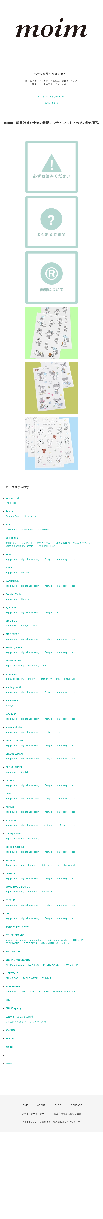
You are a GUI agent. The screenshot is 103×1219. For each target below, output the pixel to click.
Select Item (12, 538)
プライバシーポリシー (33, 1113)
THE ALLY (78, 940)
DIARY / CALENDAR (64, 991)
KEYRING (33, 965)
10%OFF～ (11, 529)
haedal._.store (14, 647)
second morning (15, 847)
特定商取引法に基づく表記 (67, 1113)
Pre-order (11, 503)
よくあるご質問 (38, 1021)
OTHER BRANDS (15, 935)
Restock (10, 511)
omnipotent (36, 940)
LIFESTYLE (12, 973)
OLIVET (10, 780)
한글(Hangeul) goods (17, 927)
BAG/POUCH (13, 951)
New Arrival (12, 498)
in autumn (11, 674)
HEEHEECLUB (14, 661)
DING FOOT (12, 621)
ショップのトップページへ (51, 96)
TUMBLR (47, 978)
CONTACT (76, 1105)
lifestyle (48, 559)
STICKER (44, 991)
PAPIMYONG (13, 943)
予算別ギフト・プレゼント (19, 543)
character (11, 1030)
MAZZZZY (11, 714)
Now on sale (31, 516)
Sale (8, 524)
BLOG (58, 1105)
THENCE (10, 873)
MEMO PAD (12, 991)
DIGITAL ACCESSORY (18, 960)
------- (9, 1063)
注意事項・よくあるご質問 (19, 1016)
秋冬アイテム (44, 543)
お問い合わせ (51, 103)
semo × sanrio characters (19, 546)
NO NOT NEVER (15, 740)
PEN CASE (28, 991)
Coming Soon (13, 516)
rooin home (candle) (58, 940)
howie (9, 940)
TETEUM (10, 900)
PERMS (10, 807)
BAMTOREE (12, 581)
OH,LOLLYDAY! (14, 754)
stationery (62, 559)
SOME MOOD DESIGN (18, 887)
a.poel (9, 567)
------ (8, 1055)
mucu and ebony (15, 727)
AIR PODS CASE (15, 965)
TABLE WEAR (30, 978)
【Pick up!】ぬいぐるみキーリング (73, 543)
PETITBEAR (30, 943)
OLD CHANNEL (14, 767)
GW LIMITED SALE (47, 546)
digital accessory (30, 559)
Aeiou (9, 554)
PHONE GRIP (70, 965)
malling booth (14, 687)
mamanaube (12, 700)
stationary (46, 892)
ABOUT (41, 1105)
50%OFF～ (27, 529)
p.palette (11, 820)
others (65, 943)
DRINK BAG (12, 978)
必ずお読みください (16, 1021)
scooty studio (13, 833)
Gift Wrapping (14, 1008)
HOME (24, 1105)
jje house (21, 940)
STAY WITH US (49, 943)
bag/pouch (11, 559)
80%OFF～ (43, 529)
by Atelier (11, 607)
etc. (74, 559)
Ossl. (9, 794)
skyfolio (10, 860)
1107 (8, 913)
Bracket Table (13, 594)
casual (9, 1047)
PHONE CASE (51, 965)
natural (10, 1038)
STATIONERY (13, 986)
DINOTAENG (13, 634)
